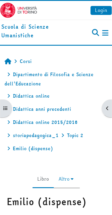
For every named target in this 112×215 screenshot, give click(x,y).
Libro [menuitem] (43, 178)
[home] (37, 31)
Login (101, 10)
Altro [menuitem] (64, 178)
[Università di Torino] (18, 9)
